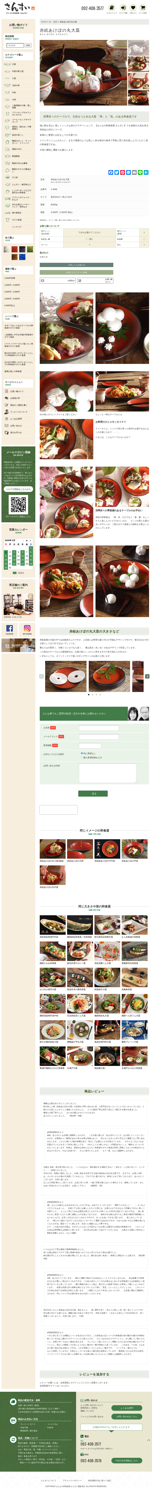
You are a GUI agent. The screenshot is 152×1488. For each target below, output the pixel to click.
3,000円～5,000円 (12, 299)
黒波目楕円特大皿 (107, 1031)
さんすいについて (48, 1480)
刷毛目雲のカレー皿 (80, 952)
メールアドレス (53, 736)
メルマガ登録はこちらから (18, 489)
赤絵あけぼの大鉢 (80, 850)
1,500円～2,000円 (12, 285)
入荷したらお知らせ (76, 265)
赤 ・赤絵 (53, 22)
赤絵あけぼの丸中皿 (53, 876)
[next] (147, 676)
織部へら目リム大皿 (135, 1005)
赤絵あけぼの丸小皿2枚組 (53, 850)
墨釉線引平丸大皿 (80, 1031)
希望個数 (50, 745)
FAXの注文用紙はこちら (127, 1460)
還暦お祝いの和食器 (13, 371)
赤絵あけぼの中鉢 (135, 850)
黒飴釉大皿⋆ (107, 1057)
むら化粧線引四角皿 (135, 926)
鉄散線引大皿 (107, 979)
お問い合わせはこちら (127, 1416)
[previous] (41, 676)
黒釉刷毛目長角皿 (135, 952)
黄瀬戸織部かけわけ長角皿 (53, 1057)
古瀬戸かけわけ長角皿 (135, 1057)
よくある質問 (127, 1407)
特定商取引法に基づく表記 (99, 1480)
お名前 (49, 727)
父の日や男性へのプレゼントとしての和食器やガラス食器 (18, 363)
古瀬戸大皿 (80, 1057)
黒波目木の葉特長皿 (80, 979)
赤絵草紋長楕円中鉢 (53, 926)
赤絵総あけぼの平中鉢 (107, 850)
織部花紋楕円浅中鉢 (53, 1005)
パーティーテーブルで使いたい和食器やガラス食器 (18, 345)
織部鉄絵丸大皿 (107, 1005)
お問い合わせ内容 (51, 765)
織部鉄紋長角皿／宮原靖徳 (80, 926)
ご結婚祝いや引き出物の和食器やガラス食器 (18, 336)
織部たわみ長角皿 (53, 952)
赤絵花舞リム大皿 (107, 952)
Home (43, 22)
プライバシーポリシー (72, 1480)
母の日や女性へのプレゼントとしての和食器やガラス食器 (18, 354)
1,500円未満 (9, 278)
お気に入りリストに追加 (76, 272)
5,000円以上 (9, 305)
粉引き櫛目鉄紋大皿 (53, 1031)
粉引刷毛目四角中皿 (107, 926)
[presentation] (58, 815)
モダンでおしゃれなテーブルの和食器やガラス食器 (18, 326)
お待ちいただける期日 (53, 754)
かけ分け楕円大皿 (53, 979)
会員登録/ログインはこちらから (54, 1386)
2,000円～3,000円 (12, 292)
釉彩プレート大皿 (135, 1031)
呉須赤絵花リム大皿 (80, 1005)
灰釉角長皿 (135, 979)
